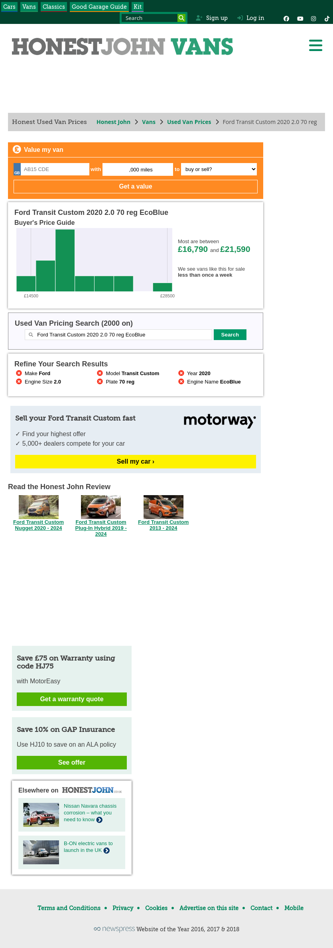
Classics (54, 7)
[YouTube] (300, 18)
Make (32, 373)
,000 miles (141, 170)
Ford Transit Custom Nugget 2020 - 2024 (38, 522)
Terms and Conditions (68, 908)
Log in (250, 18)
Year (194, 373)
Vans (29, 7)
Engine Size (37, 382)
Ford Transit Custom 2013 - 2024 (163, 522)
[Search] (181, 18)
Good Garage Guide (99, 7)
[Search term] (153, 18)
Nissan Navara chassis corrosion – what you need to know (90, 812)
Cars (9, 7)
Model (128, 373)
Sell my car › (135, 461)
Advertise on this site (208, 908)
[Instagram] (313, 18)
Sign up (211, 18)
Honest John (113, 122)
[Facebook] (286, 18)
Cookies (156, 908)
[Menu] (315, 45)
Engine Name (208, 382)
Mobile (293, 908)
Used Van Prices (189, 122)
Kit (138, 7)
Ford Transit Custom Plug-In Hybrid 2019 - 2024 (100, 525)
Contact (261, 908)
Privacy (122, 908)
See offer (71, 762)
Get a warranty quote (71, 699)
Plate (115, 382)
